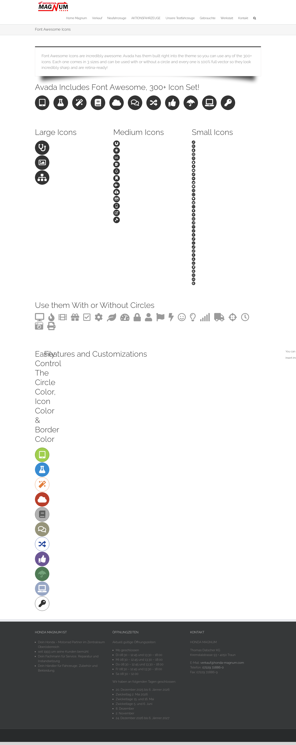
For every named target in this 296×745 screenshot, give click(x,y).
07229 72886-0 (213, 671)
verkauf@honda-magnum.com (222, 666)
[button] (254, 17)
